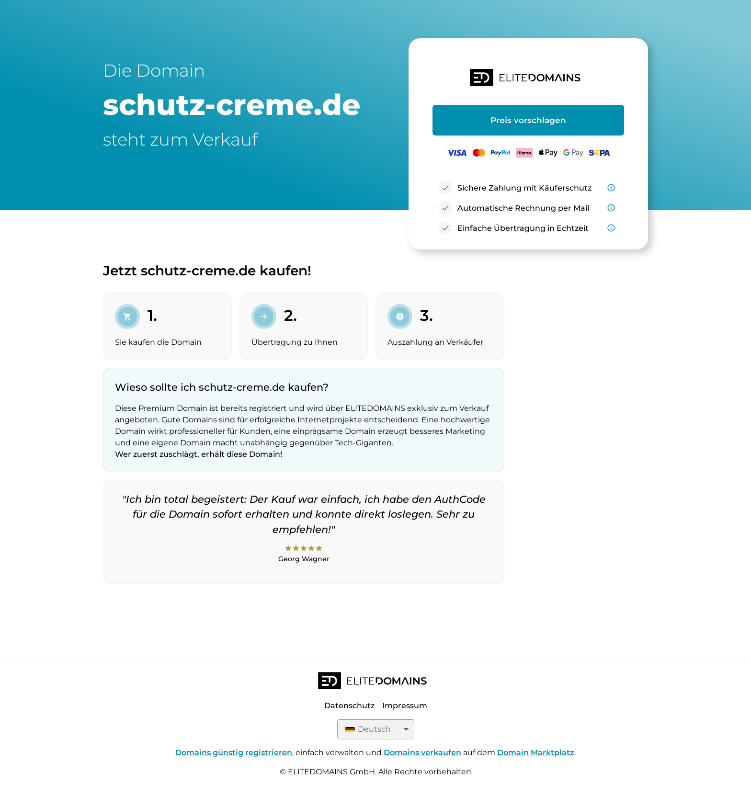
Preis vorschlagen (528, 120)
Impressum (404, 705)
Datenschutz (349, 705)
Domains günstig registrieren (233, 752)
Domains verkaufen (422, 752)
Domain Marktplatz (535, 752)
